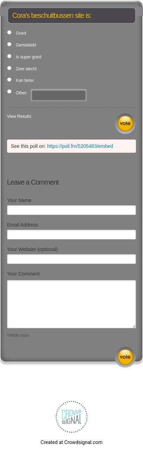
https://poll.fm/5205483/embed (80, 146)
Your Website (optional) (32, 249)
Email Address (22, 225)
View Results (19, 116)
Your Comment (23, 274)
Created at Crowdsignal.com (71, 442)
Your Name (19, 200)
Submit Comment (125, 357)
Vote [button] (125, 123)
